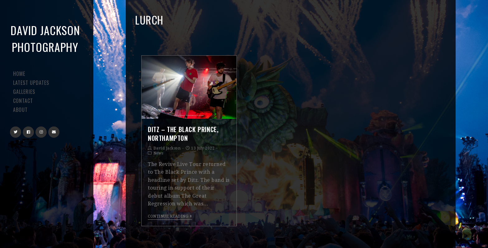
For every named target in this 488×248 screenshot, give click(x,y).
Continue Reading (170, 216)
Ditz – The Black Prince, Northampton (183, 134)
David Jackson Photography (45, 38)
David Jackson (167, 148)
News (158, 153)
